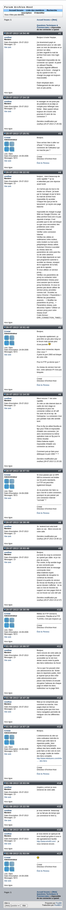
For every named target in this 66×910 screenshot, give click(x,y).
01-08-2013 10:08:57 (17, 646)
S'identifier (39, 13)
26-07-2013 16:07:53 (17, 471)
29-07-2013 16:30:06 (17, 609)
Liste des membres (35, 10)
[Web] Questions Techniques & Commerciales (47, 894)
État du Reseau (43, 163)
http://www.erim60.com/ (46, 841)
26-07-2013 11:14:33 (17, 394)
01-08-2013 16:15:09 (17, 830)
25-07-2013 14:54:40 (17, 33)
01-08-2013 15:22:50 (17, 806)
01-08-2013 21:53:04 (17, 853)
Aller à (16, 904)
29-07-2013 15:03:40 (17, 548)
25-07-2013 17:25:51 (17, 133)
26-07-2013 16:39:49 (17, 522)
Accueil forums (16, 10)
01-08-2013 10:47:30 (17, 698)
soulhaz (8, 37)
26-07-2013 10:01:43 (17, 327)
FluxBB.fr (58, 905)
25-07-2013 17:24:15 (17, 97)
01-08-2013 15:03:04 (17, 783)
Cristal (7, 137)
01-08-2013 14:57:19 (17, 727)
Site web (7, 47)
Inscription (26, 13)
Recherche (52, 10)
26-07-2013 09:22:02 (17, 172)
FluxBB (59, 903)
